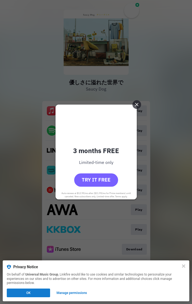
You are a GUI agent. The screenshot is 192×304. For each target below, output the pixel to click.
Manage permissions (72, 293)
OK (28, 293)
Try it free (96, 180)
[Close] (183, 266)
